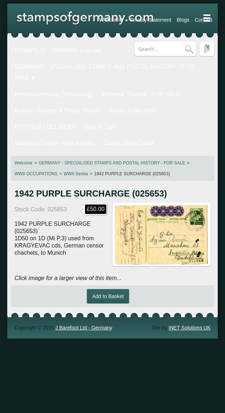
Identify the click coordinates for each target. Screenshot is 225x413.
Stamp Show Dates (143, 104)
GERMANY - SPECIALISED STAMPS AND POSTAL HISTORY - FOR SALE (112, 121)
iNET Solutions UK (190, 286)
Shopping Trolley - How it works (80, 104)
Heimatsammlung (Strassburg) (47, 78)
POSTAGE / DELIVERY (165, 91)
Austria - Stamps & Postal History (50, 91)
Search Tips (26, 104)
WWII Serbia (76, 132)
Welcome (23, 121)
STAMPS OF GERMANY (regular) (51, 49)
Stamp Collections (113, 91)
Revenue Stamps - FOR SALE (121, 78)
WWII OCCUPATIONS (36, 132)
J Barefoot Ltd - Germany (83, 286)
